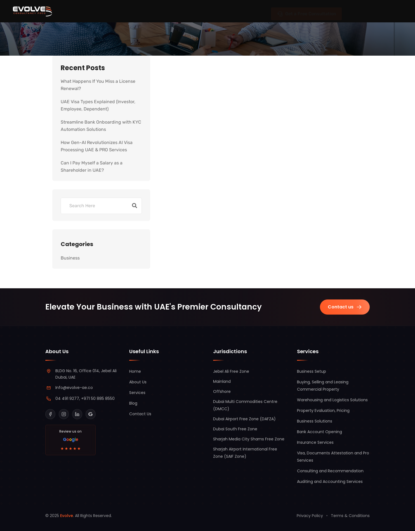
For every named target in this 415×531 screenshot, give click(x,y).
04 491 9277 (67, 398)
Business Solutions (314, 421)
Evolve (66, 515)
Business (70, 258)
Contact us (345, 307)
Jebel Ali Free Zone (231, 371)
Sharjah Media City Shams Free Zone (248, 439)
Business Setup (311, 371)
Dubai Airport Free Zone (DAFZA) (244, 419)
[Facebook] (50, 414)
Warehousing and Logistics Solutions (332, 400)
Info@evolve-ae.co (74, 387)
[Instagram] (64, 414)
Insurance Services (315, 442)
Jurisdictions (97, 11)
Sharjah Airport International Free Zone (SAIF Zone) (245, 452)
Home (135, 371)
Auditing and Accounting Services (330, 481)
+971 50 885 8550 (98, 398)
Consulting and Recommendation (330, 471)
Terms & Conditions (350, 515)
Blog (216, 11)
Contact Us (140, 414)
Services (142, 11)
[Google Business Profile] (91, 414)
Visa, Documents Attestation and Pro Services (333, 456)
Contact (248, 11)
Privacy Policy (310, 515)
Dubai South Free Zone (235, 429)
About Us (182, 11)
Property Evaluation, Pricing (323, 410)
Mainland (222, 381)
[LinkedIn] (77, 414)
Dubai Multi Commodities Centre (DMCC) (245, 405)
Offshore (222, 391)
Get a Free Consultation (306, 11)
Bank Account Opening (319, 432)
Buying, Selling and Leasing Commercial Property (322, 385)
